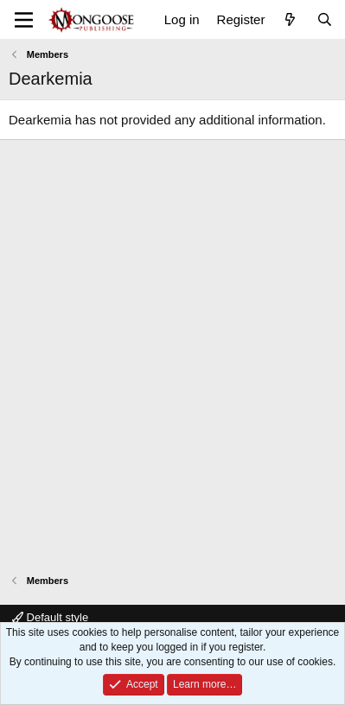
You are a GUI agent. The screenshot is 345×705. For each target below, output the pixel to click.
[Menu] (23, 20)
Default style (50, 617)
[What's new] (290, 19)
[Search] (325, 19)
